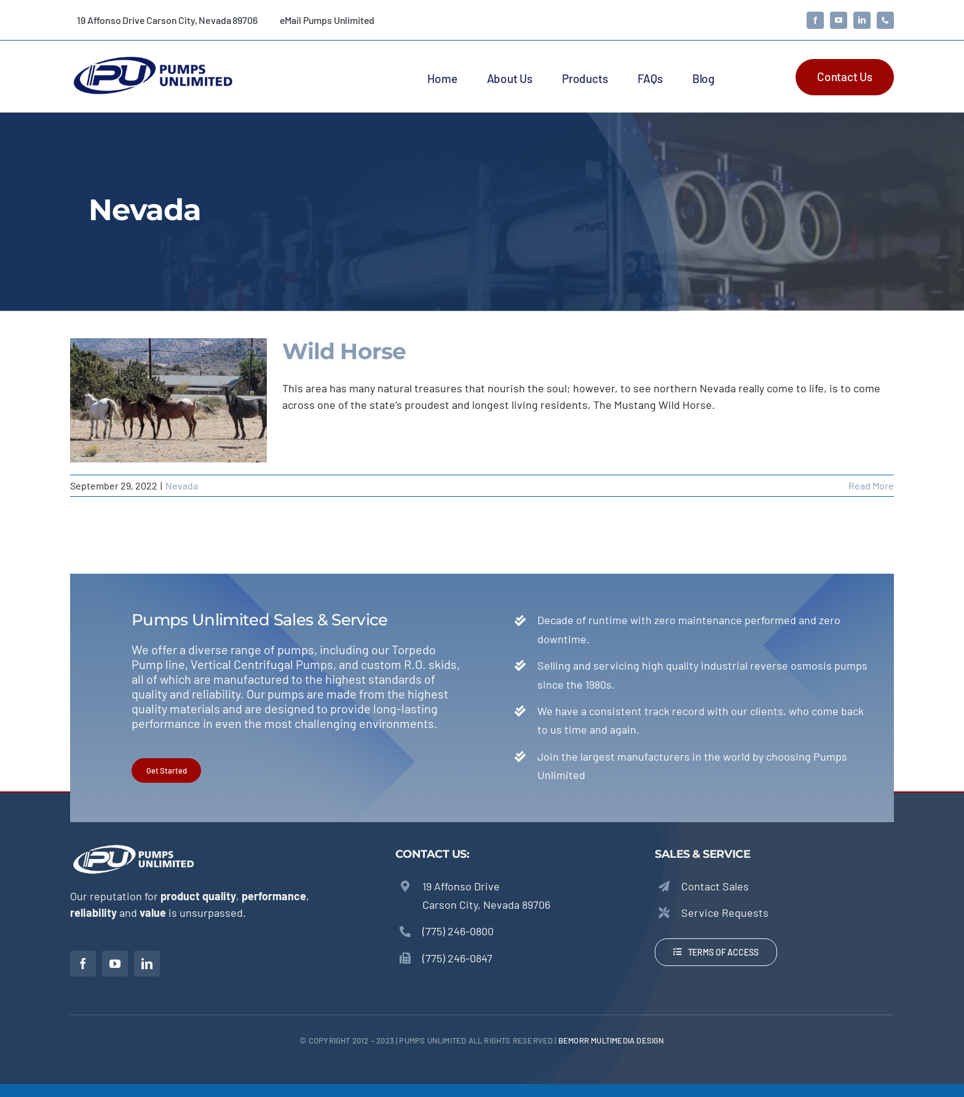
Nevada (181, 485)
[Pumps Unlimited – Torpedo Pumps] (152, 58)
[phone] (885, 20)
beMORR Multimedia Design (611, 1040)
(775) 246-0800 (458, 931)
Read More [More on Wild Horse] (871, 485)
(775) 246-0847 (457, 958)
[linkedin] (862, 20)
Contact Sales (715, 886)
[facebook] (815, 20)
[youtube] (838, 20)
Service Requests (724, 912)
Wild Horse (344, 351)
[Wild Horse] (168, 400)
